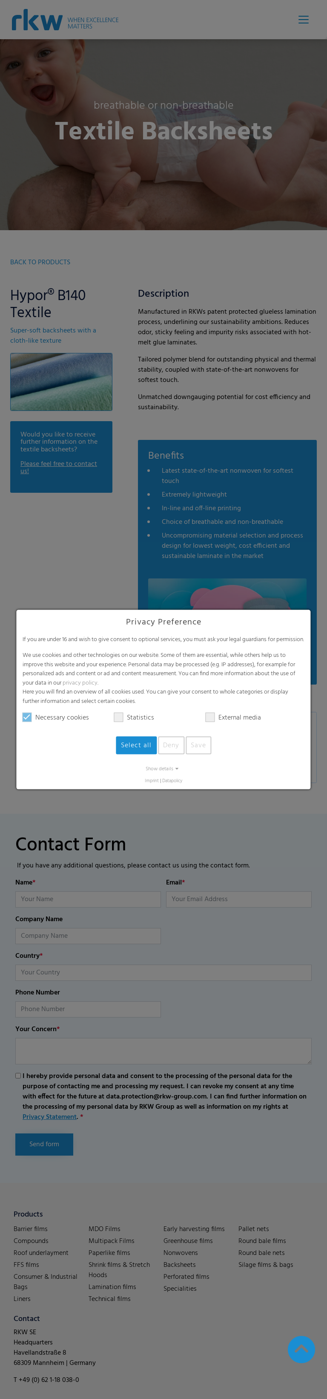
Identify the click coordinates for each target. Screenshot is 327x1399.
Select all (136, 745)
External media (233, 717)
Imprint (152, 780)
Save (198, 745)
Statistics (134, 717)
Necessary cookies (56, 717)
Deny (171, 745)
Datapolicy (172, 780)
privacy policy (80, 683)
